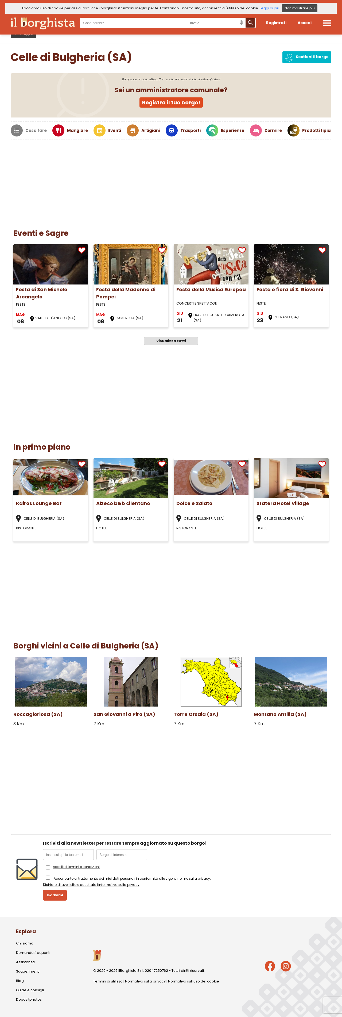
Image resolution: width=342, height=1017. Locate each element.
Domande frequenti (33, 952)
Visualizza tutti (171, 340)
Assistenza (25, 962)
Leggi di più (269, 8)
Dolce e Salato (194, 503)
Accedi (305, 22)
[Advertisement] (171, 179)
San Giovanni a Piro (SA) (124, 714)
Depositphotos (29, 999)
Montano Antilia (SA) (280, 714)
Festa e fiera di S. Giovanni (289, 289)
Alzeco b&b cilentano (123, 503)
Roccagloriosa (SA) (38, 714)
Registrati (276, 22)
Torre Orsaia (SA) (196, 714)
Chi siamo (24, 943)
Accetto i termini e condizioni (76, 866)
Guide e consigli (30, 990)
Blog (20, 980)
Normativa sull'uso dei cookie (193, 981)
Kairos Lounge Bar (39, 503)
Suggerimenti (28, 971)
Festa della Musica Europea (211, 289)
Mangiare (77, 130)
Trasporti (190, 130)
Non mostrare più (300, 8)
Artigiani (150, 130)
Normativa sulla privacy (145, 981)
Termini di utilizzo (108, 981)
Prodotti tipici (316, 130)
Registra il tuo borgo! (171, 102)
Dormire (273, 130)
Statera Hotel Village (282, 503)
